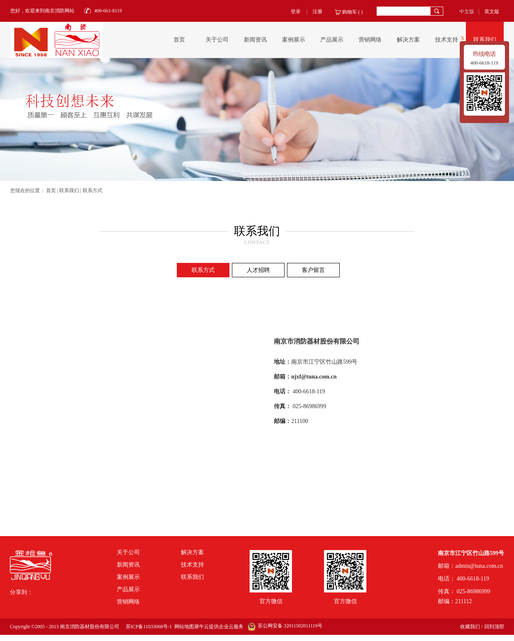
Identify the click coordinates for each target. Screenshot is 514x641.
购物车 (349, 12)
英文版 (491, 11)
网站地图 (183, 626)
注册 (317, 11)
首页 (179, 40)
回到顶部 (494, 626)
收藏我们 (470, 626)
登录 (296, 11)
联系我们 (69, 190)
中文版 (466, 11)
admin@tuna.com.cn (479, 566)
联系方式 (92, 190)
